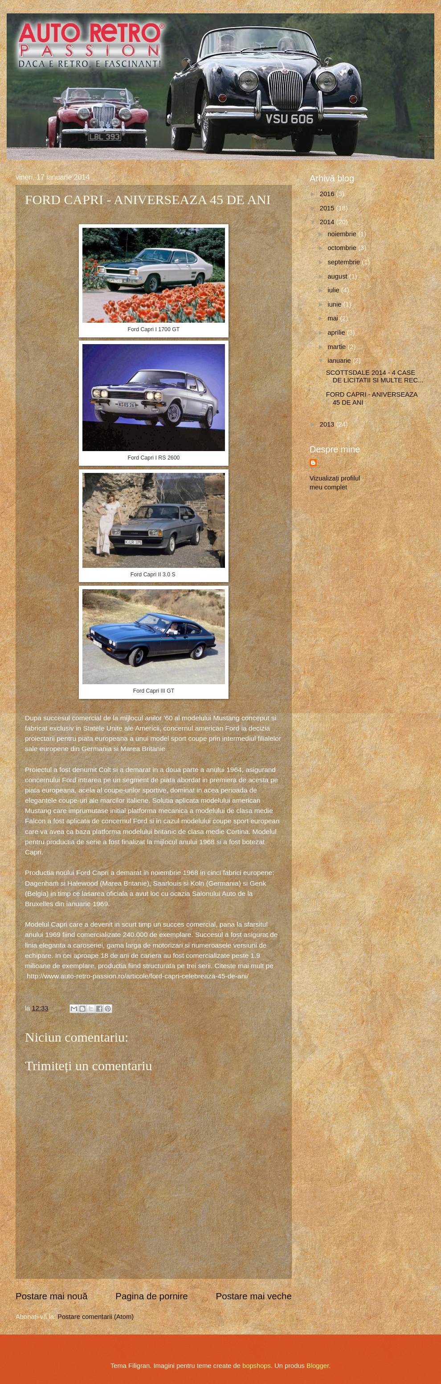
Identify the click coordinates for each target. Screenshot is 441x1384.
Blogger (317, 1365)
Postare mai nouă (51, 1296)
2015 (328, 208)
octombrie (342, 247)
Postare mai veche (254, 1296)
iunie (335, 304)
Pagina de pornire (151, 1296)
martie (337, 346)
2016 (328, 193)
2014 (328, 222)
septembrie (344, 262)
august (338, 276)
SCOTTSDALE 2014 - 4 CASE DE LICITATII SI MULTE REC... (375, 376)
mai (333, 318)
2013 (328, 424)
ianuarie (339, 360)
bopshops (256, 1365)
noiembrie (342, 234)
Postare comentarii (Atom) (95, 1316)
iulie (334, 290)
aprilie (337, 332)
